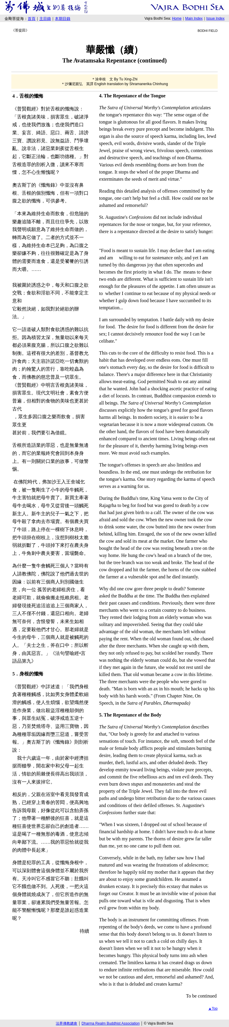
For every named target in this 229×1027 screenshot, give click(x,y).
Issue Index (215, 18)
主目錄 (45, 18)
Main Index (194, 18)
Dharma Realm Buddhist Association (111, 1023)
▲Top (212, 1008)
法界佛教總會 (66, 1023)
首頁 (31, 18)
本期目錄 (62, 18)
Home (177, 18)
